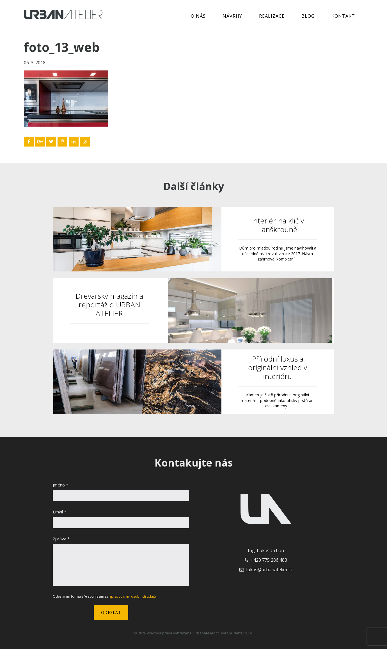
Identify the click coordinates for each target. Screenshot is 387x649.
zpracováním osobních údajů (132, 596)
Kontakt (343, 16)
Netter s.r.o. (243, 633)
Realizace (272, 16)
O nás (198, 16)
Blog (308, 16)
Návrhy (232, 16)
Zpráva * (61, 538)
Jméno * (60, 485)
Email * (59, 512)
